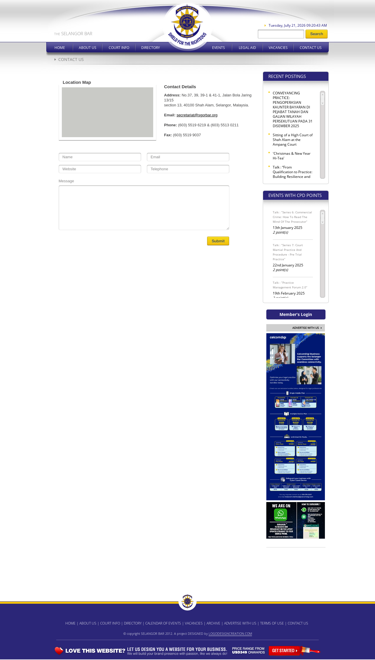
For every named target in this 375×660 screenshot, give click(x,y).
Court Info (119, 47)
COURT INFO (110, 623)
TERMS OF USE (272, 623)
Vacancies (278, 47)
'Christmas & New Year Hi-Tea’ (292, 156)
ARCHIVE (213, 623)
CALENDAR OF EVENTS (163, 623)
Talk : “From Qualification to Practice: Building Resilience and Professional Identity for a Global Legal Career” (292, 176)
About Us (87, 47)
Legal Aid (247, 47)
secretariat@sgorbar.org (197, 115)
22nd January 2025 (293, 257)
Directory (150, 47)
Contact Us (311, 47)
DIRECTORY (133, 623)
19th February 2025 (293, 290)
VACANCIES (194, 623)
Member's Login (295, 314)
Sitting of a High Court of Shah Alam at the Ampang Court (293, 140)
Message (66, 181)
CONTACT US (298, 623)
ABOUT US (87, 623)
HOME (70, 623)
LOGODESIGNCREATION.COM (230, 633)
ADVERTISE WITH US (240, 623)
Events (218, 47)
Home (59, 47)
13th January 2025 (293, 222)
